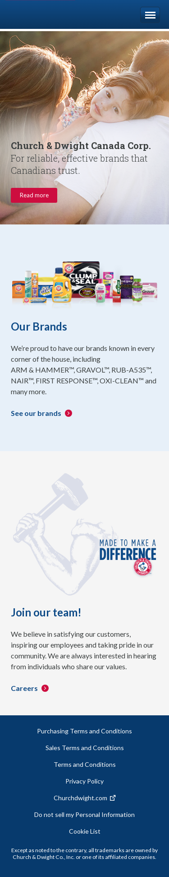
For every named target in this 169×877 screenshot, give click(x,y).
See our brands (36, 413)
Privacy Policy (84, 781)
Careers (24, 688)
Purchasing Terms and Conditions (84, 731)
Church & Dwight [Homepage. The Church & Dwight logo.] (46, 14)
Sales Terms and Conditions (85, 747)
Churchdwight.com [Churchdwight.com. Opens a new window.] (80, 798)
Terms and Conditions (85, 764)
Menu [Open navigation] (150, 15)
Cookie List (84, 831)
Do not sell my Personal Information (84, 814)
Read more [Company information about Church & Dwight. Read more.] (34, 195)
